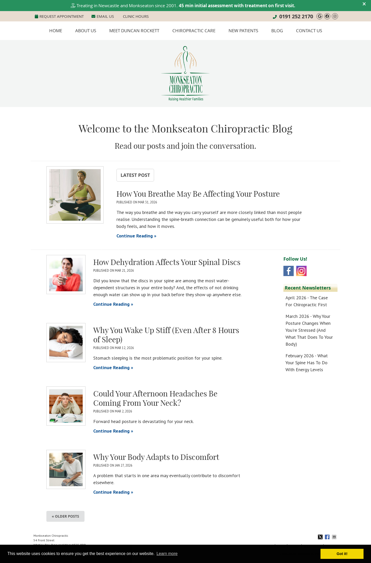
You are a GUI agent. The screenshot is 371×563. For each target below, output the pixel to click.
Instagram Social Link (301, 271)
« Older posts (65, 516)
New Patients (243, 31)
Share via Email (335, 537)
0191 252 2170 (296, 16)
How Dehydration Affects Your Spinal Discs (166, 262)
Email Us (102, 16)
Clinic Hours (136, 16)
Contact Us (309, 31)
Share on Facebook (328, 537)
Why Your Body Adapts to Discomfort (156, 457)
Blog (277, 31)
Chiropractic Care (193, 31)
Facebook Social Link (288, 271)
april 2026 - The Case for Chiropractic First (306, 301)
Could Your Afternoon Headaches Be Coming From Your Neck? (155, 398)
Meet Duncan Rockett (134, 31)
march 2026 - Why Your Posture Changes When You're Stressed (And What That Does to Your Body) (309, 330)
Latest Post (135, 175)
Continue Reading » (136, 236)
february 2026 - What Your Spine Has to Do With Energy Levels (306, 362)
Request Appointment (59, 16)
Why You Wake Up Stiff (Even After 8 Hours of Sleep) (166, 334)
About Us (85, 31)
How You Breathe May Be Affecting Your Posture (198, 194)
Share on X (321, 537)
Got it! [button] (342, 554)
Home (55, 31)
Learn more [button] (167, 553)
